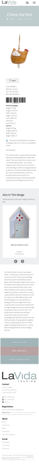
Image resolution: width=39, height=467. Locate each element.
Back (12, 80)
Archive (22, 457)
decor (12, 19)
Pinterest (5, 448)
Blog (3, 428)
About (4, 422)
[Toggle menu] (35, 3)
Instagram (6, 442)
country (19, 19)
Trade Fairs (5, 431)
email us (7, 402)
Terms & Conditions (8, 434)
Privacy (18, 459)
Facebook (6, 445)
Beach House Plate (19, 245)
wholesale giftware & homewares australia (17, 456)
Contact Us (5, 425)
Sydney (23, 459)
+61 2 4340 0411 (9, 397)
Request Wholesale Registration (13, 410)
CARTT (33, 459)
